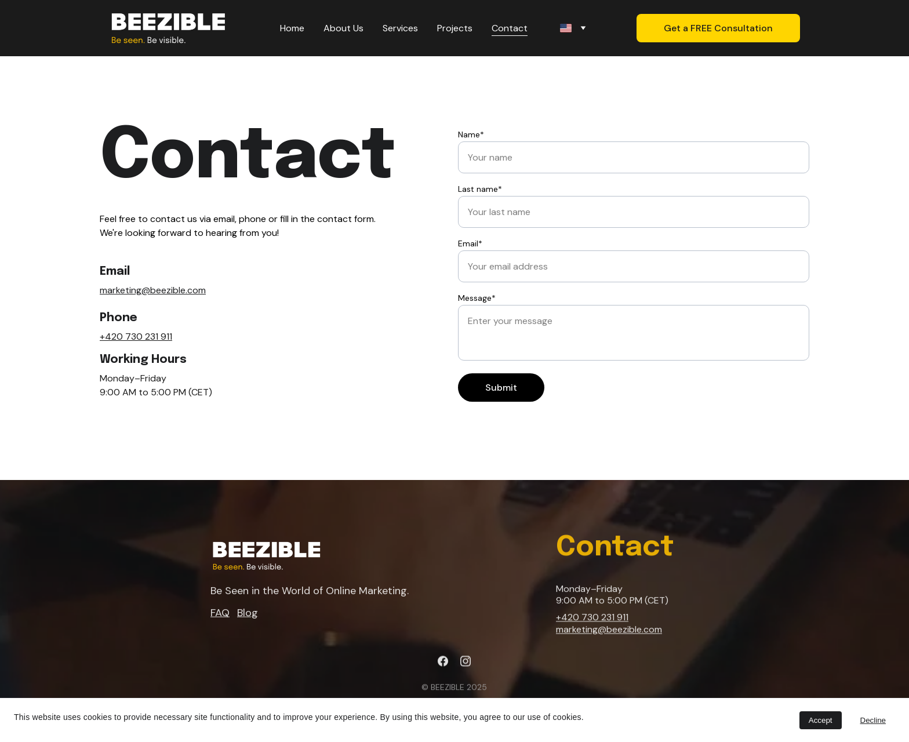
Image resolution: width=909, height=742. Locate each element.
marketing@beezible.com (153, 290)
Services (400, 28)
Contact (510, 28)
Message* (477, 298)
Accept (820, 720)
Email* (470, 243)
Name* (471, 134)
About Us (343, 28)
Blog (247, 614)
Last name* (480, 189)
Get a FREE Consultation (718, 28)
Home (292, 28)
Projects (454, 28)
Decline (873, 720)
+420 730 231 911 (136, 336)
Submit (501, 387)
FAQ (220, 614)
